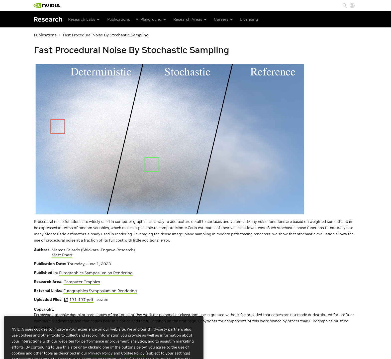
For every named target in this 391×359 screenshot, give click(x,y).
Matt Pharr (62, 254)
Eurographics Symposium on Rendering (96, 272)
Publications (118, 19)
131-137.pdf (81, 299)
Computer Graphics (82, 281)
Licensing (249, 19)
